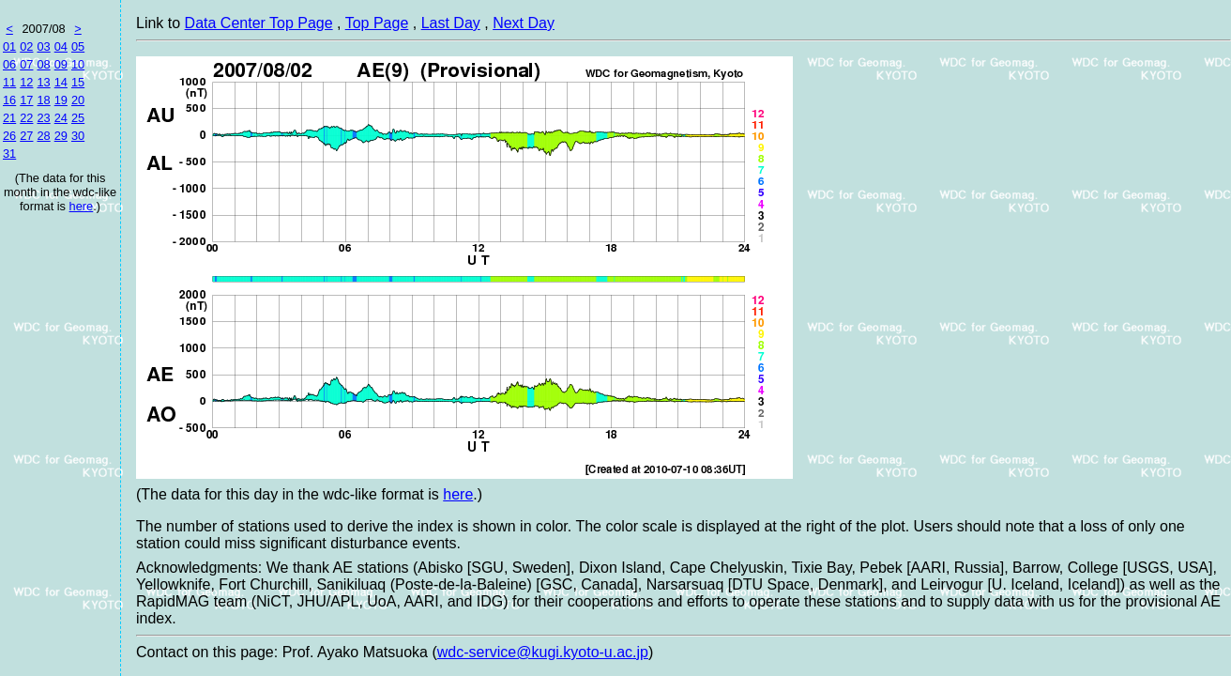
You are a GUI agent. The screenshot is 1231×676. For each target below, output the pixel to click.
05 (77, 46)
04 (61, 46)
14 (61, 82)
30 (77, 136)
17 (26, 100)
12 (26, 82)
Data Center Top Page (259, 23)
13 (43, 82)
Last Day (450, 23)
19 (61, 100)
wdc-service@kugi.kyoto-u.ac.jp (542, 652)
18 (43, 100)
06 (9, 64)
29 (61, 136)
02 (26, 46)
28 (43, 136)
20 (77, 100)
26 (9, 136)
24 (61, 118)
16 (9, 100)
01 (9, 46)
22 (26, 118)
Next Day (524, 23)
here (81, 206)
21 (9, 118)
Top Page (377, 23)
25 (77, 118)
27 (26, 136)
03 (43, 46)
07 (26, 64)
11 (9, 82)
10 (77, 64)
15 (77, 82)
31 (9, 153)
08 (43, 64)
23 (43, 118)
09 (61, 64)
